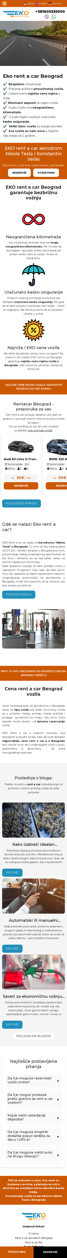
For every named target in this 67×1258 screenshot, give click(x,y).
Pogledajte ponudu (21, 503)
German (55, 3)
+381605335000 (50, 11)
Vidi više (12, 872)
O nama (34, 1233)
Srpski (29, 3)
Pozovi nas (17, 1251)
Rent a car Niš (33, 1242)
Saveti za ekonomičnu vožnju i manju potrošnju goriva (33, 996)
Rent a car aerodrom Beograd (33, 1238)
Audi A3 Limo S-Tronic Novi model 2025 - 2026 (21, 459)
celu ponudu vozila (40, 430)
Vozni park (46, 172)
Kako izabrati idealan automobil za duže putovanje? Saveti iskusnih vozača (33, 844)
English (41, 3)
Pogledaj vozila (18, 594)
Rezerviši (19, 172)
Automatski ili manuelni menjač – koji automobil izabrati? (33, 920)
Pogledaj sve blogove (33, 1036)
